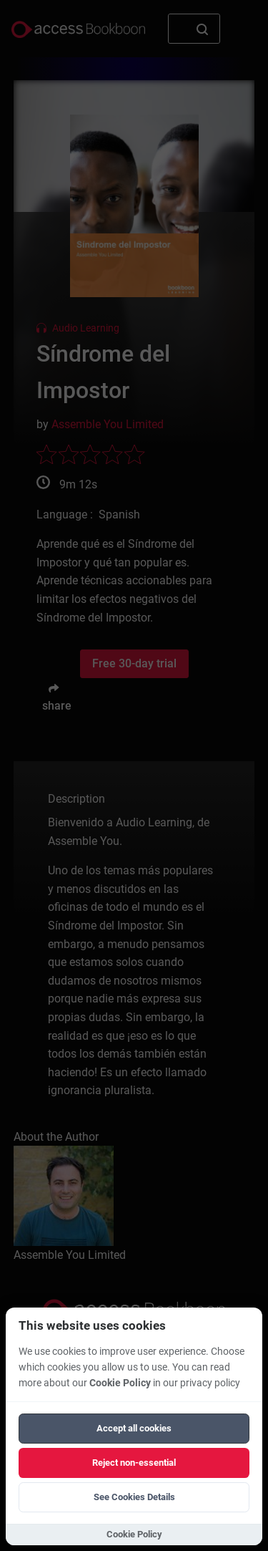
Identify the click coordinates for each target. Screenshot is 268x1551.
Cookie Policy (120, 1383)
